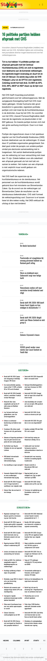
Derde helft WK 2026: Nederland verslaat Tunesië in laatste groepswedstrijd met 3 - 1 (33, 516)
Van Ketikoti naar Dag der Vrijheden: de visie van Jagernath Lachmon (13, 448)
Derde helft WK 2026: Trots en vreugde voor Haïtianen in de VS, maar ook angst (33, 553)
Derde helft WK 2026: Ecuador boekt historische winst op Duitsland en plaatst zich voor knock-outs (12, 536)
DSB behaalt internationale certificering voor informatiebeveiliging (11, 458)
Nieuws (6, 641)
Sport (26, 641)
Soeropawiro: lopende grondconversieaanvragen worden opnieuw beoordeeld (13, 598)
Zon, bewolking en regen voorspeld (13, 465)
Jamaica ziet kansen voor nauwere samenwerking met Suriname (13, 552)
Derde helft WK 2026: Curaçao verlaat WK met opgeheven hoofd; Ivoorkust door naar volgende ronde (34, 536)
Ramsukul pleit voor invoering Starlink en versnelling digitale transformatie (33, 458)
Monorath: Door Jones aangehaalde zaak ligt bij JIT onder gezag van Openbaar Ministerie (11, 405)
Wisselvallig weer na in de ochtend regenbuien (32, 597)
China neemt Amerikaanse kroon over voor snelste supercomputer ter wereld (13, 606)
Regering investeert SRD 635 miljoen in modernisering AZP (12, 544)
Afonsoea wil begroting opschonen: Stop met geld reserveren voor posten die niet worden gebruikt (13, 439)
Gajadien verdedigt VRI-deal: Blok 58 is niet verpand (34, 430)
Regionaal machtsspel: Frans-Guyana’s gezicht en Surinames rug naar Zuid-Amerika (12, 516)
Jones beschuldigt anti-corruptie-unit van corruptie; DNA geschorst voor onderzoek (34, 404)
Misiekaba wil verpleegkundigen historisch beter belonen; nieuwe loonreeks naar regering (33, 623)
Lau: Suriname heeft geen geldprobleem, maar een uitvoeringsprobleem (11, 414)
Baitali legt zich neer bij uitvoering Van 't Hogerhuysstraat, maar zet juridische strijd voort (34, 589)
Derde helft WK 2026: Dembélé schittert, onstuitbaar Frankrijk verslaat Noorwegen (12, 395)
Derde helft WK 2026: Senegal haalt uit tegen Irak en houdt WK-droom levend (34, 395)
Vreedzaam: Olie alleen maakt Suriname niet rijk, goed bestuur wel (12, 431)
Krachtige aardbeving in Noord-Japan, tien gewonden (12, 571)
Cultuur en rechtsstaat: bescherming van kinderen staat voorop (12, 423)
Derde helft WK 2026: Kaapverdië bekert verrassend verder (34, 377)
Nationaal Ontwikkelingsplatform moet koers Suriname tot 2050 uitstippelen (33, 387)
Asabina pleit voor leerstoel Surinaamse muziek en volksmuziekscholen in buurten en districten (34, 449)
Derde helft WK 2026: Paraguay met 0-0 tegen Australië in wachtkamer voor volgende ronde (13, 484)
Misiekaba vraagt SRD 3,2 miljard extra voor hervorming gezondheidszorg (13, 581)
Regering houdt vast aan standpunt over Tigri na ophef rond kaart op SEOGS (32, 475)
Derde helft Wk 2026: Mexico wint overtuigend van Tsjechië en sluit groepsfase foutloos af (13, 623)
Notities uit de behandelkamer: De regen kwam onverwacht (34, 580)
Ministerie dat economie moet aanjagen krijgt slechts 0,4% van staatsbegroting (13, 589)
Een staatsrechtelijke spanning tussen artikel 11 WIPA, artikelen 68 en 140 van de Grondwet (13, 387)
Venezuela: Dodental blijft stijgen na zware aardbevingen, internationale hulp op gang (13, 475)
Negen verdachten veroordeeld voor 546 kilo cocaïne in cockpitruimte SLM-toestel (33, 545)
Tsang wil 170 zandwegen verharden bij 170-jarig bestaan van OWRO (33, 562)
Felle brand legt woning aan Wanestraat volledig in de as (32, 438)
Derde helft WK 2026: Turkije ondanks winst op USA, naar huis (33, 483)
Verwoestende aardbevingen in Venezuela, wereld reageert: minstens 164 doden (33, 572)
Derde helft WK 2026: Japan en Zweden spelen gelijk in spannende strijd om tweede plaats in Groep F (13, 525)
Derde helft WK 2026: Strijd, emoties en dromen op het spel (33, 413)
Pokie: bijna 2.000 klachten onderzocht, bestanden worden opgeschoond (33, 606)
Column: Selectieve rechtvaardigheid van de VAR (12, 614)
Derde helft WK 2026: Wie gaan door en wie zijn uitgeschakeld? (33, 422)
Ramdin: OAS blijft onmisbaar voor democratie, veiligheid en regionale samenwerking (33, 524)
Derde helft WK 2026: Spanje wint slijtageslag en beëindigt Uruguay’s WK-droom (12, 378)
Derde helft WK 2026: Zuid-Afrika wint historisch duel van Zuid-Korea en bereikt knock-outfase (34, 615)
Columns (16, 641)
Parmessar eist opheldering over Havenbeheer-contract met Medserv (33, 492)
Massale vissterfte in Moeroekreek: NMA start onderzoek (31, 467)
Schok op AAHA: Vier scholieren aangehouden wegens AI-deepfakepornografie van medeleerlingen (12, 563)
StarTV (36, 641)
